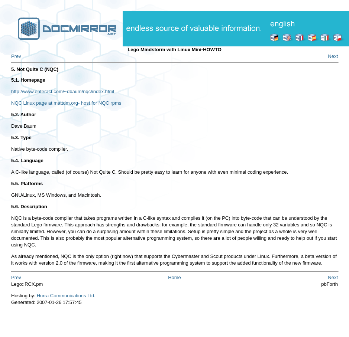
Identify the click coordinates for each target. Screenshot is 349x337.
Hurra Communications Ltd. (66, 295)
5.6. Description (29, 206)
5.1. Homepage (28, 80)
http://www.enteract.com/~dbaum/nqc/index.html (62, 91)
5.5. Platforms (27, 183)
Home (174, 277)
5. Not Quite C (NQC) (34, 69)
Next (333, 56)
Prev (16, 56)
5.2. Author (23, 114)
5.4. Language (27, 160)
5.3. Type (21, 137)
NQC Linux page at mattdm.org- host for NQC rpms (66, 103)
